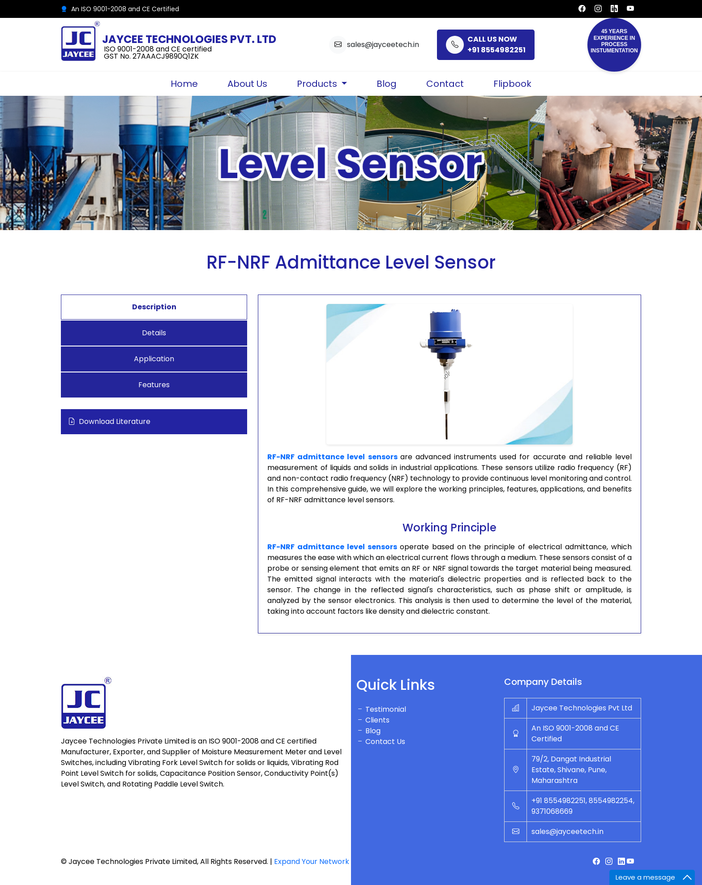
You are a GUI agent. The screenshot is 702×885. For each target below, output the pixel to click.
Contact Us (380, 741)
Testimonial (381, 709)
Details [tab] (154, 333)
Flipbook (512, 83)
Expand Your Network (311, 861)
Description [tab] (154, 307)
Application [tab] (154, 359)
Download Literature (109, 421)
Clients (373, 720)
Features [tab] (154, 385)
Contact (445, 83)
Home (184, 83)
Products (318, 83)
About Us (247, 83)
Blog (387, 83)
